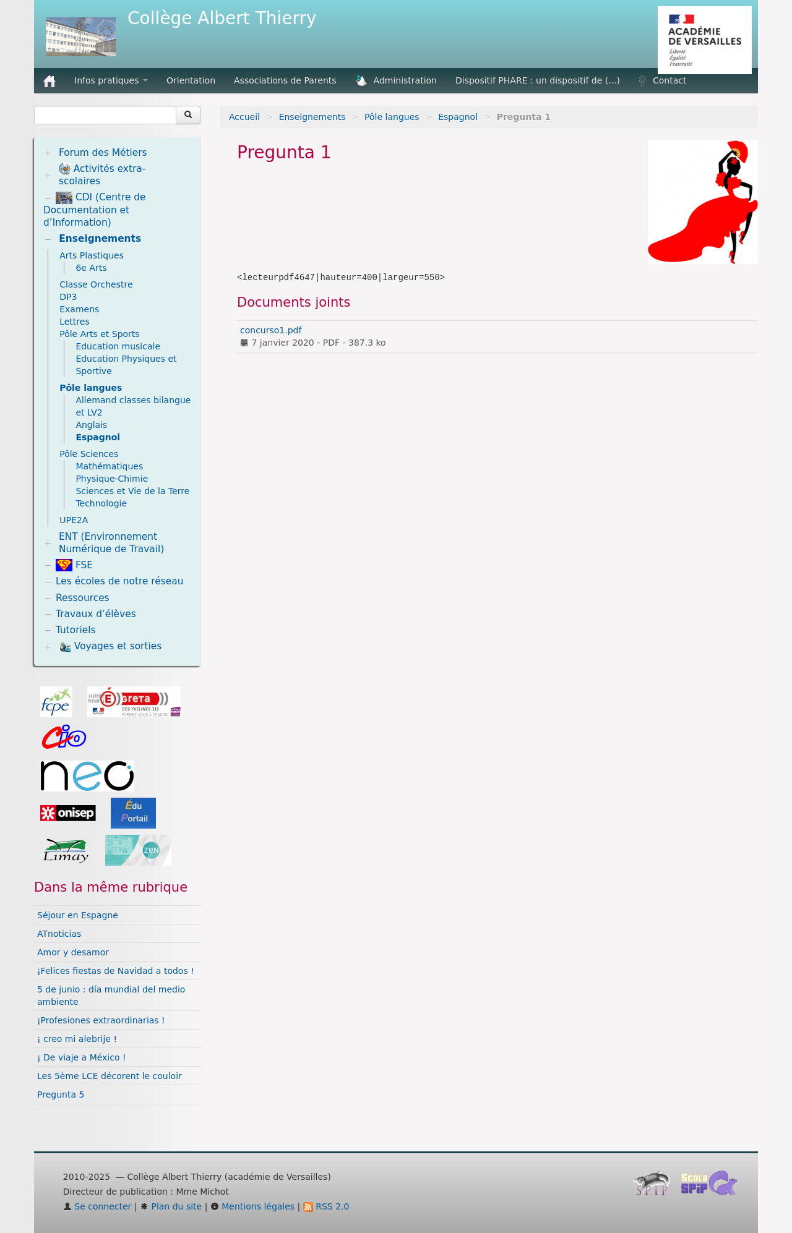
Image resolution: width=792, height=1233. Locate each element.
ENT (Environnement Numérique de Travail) (111, 543)
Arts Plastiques (91, 255)
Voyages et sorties (110, 647)
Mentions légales (252, 1206)
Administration (396, 81)
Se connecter (97, 1206)
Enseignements (312, 117)
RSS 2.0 (326, 1206)
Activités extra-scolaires (102, 175)
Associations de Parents (285, 80)
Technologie (101, 503)
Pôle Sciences (88, 454)
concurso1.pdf (270, 330)
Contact (662, 81)
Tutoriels (76, 630)
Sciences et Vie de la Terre (132, 491)
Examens (79, 309)
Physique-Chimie (111, 479)
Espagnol (458, 117)
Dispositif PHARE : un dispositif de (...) (537, 80)
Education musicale (117, 346)
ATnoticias (59, 934)
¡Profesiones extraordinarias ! (101, 1020)
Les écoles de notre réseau (120, 581)
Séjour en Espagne (77, 915)
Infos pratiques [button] (111, 80)
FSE (74, 565)
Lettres (74, 321)
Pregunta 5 (60, 1094)
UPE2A (73, 520)
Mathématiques (109, 466)
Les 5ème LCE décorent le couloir (109, 1076)
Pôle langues (391, 117)
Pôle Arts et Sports (99, 334)
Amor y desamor (73, 952)
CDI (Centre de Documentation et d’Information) (94, 210)
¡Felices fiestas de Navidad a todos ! (115, 971)
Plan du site (171, 1206)
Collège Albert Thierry (222, 18)
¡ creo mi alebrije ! (77, 1039)
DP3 (68, 297)
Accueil (244, 117)
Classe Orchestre (95, 284)
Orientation (190, 80)
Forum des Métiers (103, 152)
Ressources (83, 598)
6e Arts (90, 268)
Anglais (91, 425)
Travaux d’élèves (96, 614)
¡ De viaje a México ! (81, 1057)
